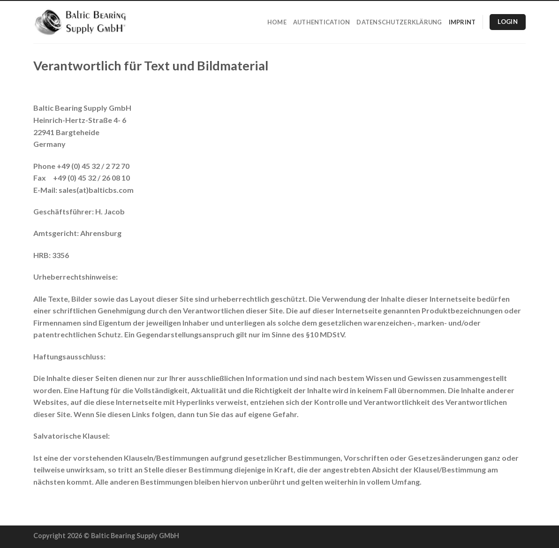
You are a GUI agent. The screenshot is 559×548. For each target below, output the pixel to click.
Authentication (321, 22)
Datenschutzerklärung (399, 22)
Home (277, 22)
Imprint (462, 22)
